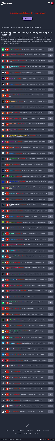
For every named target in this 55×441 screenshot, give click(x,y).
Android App (37, 433)
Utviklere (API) (27, 433)
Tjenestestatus (18, 439)
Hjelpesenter (21, 430)
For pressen (46, 430)
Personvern (11, 439)
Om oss (38, 430)
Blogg (7, 430)
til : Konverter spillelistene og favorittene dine (26, 49)
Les (50, 49)
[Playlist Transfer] (6, 3)
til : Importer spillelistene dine (22, 297)
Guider (13, 430)
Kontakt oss (18, 433)
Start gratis (27, 18)
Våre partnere (30, 430)
